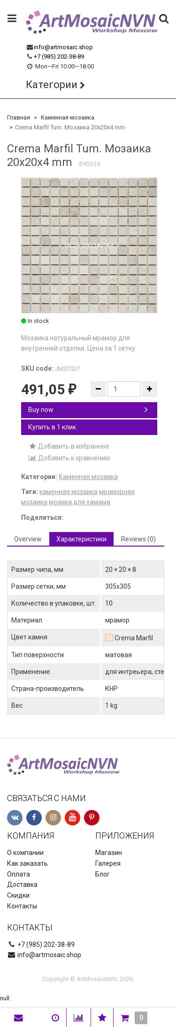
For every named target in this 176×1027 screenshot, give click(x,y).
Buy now (88, 409)
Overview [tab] (28, 539)
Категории (51, 84)
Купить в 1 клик (52, 427)
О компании (25, 852)
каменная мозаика (68, 491)
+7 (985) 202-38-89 (59, 56)
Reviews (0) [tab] (138, 539)
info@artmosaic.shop (63, 47)
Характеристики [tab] (81, 539)
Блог (102, 874)
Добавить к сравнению (69, 458)
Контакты (22, 906)
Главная (18, 117)
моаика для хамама (79, 502)
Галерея (108, 863)
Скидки (18, 895)
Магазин (108, 852)
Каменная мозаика (67, 117)
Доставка (22, 884)
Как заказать (27, 863)
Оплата (18, 874)
